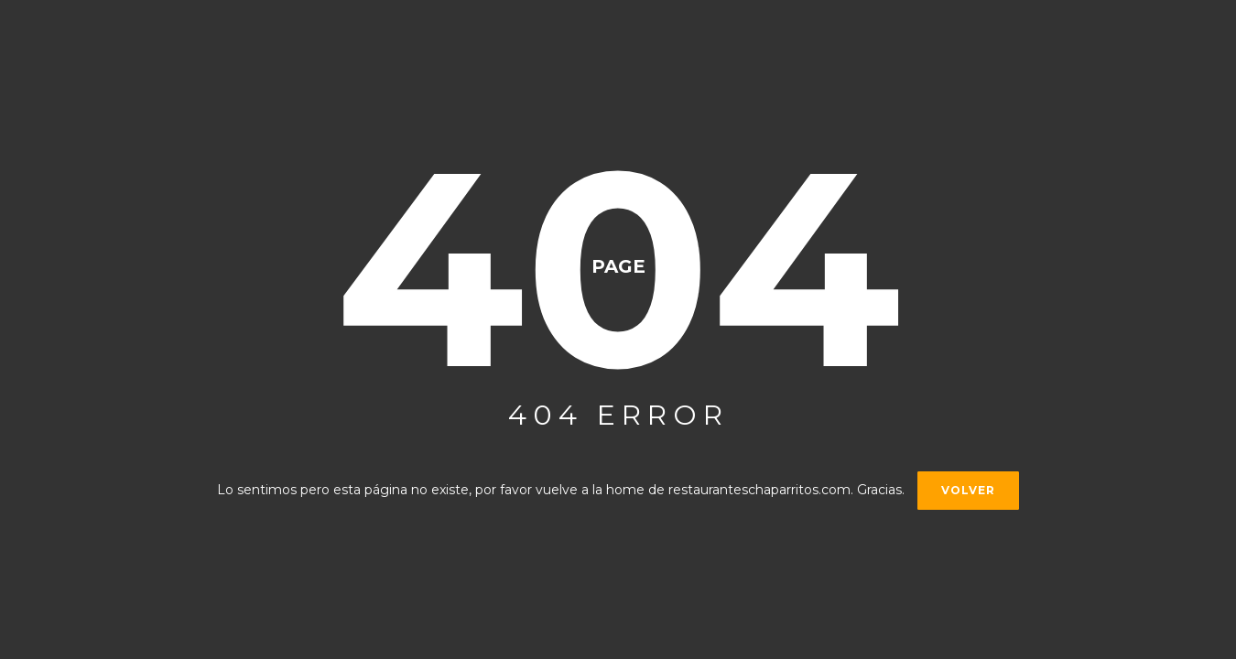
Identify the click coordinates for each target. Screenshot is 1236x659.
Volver (968, 490)
